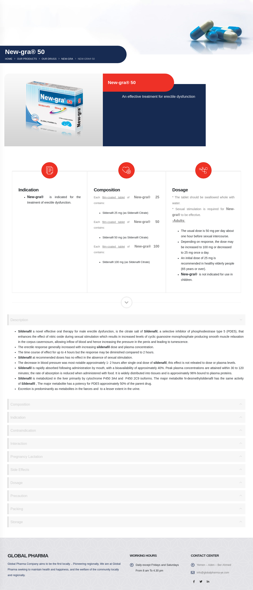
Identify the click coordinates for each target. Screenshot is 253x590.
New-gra (67, 58)
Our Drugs (49, 58)
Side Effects (20, 469)
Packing (17, 509)
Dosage (16, 482)
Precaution (19, 496)
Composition (20, 404)
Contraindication (23, 430)
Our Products (27, 58)
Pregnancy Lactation (27, 456)
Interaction (18, 443)
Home (8, 58)
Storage (16, 522)
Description (19, 320)
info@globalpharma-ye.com (213, 572)
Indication (18, 417)
